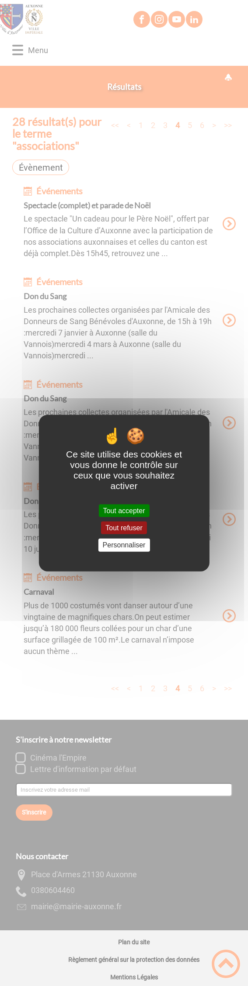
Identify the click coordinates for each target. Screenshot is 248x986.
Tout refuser (123, 528)
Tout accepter (124, 510)
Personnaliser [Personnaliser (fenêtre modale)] (124, 545)
